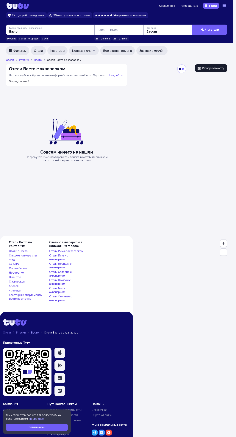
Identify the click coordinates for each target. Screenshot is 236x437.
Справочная (167, 5)
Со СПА (14, 263)
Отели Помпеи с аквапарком (60, 282)
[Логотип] (18, 5)
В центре (15, 277)
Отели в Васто (18, 251)
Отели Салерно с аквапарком (60, 273)
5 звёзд (14, 286)
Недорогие (16, 272)
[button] (59, 353)
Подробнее (116, 75)
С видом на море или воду (23, 257)
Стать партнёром (58, 434)
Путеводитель (189, 5)
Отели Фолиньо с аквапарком (60, 298)
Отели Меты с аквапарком (58, 290)
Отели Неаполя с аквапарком (60, 265)
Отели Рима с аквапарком (66, 251)
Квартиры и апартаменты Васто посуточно (25, 296)
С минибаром (18, 268)
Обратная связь (102, 415)
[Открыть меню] (224, 6)
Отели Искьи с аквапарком (58, 257)
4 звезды (15, 290)
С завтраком (17, 281)
